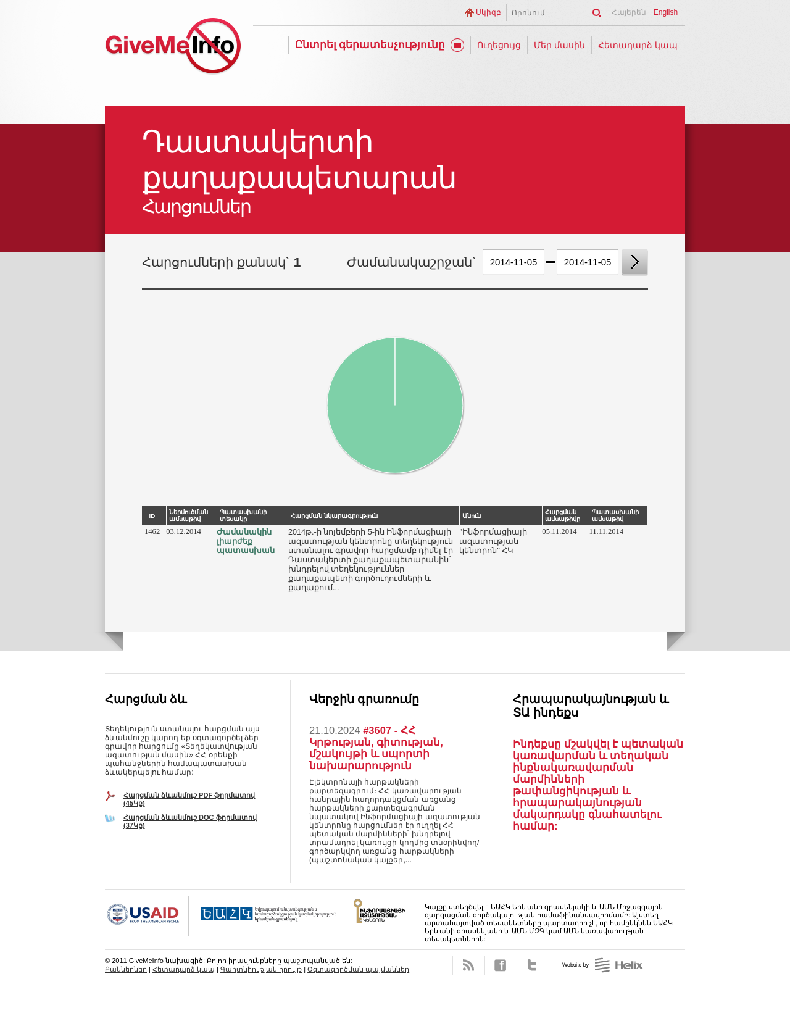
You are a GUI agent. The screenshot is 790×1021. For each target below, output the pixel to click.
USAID (147, 916)
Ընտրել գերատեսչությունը (370, 45)
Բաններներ (126, 969)
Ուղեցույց (499, 45)
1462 (152, 531)
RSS (468, 965)
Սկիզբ (488, 12)
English (666, 12)
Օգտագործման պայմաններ (358, 969)
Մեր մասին (559, 45)
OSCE (268, 916)
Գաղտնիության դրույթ (261, 969)
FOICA (380, 916)
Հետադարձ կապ (638, 45)
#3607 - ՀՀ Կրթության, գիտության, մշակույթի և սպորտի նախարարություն (376, 748)
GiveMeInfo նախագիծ (173, 48)
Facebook (501, 965)
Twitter (533, 965)
